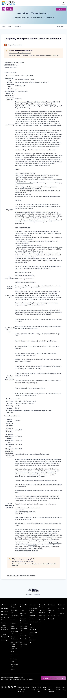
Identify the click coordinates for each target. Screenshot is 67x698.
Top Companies (32, 640)
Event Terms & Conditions (51, 689)
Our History (4, 611)
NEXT (12, 651)
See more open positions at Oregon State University (21, 575)
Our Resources (51, 610)
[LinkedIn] (11, 9)
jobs (9, 26)
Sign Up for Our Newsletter (53, 678)
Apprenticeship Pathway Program (15, 618)
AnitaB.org (21, 691)
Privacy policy (29, 594)
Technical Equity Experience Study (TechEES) (33, 620)
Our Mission (4, 608)
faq (60, 9)
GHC (13, 669)
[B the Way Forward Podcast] (15, 687)
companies (17, 26)
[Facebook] (7, 9)
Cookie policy (37, 594)
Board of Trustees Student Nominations (4, 627)
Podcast (51, 619)
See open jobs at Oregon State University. (20, 53)
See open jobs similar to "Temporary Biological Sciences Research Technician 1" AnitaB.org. (34, 55)
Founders (13, 623)
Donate (22, 610)
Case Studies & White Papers (33, 610)
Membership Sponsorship (23, 628)
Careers (4, 640)
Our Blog (51, 616)
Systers (23, 639)
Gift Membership (23, 644)
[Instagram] (3, 9)
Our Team (4, 614)
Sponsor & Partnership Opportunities (24, 621)
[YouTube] (9, 687)
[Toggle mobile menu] (63, 3)
